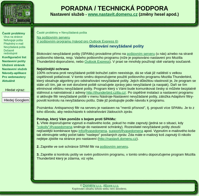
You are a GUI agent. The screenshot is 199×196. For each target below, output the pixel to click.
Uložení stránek (13, 65)
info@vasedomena (93, 131)
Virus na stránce (13, 36)
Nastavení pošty (14, 61)
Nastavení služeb (14, 69)
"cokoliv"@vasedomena (55, 127)
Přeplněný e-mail (13, 43)
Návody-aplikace (14, 73)
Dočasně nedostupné (10, 52)
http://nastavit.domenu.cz (118, 139)
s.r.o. (92, 185)
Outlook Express (97, 61)
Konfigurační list (14, 57)
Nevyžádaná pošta (14, 47)
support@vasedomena (126, 131)
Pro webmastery (14, 76)
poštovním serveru (141, 54)
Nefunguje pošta (13, 40)
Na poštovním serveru (53, 37)
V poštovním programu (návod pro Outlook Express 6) (77, 41)
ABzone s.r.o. (111, 185)
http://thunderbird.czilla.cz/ (106, 92)
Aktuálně (8, 80)
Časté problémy (13, 33)
